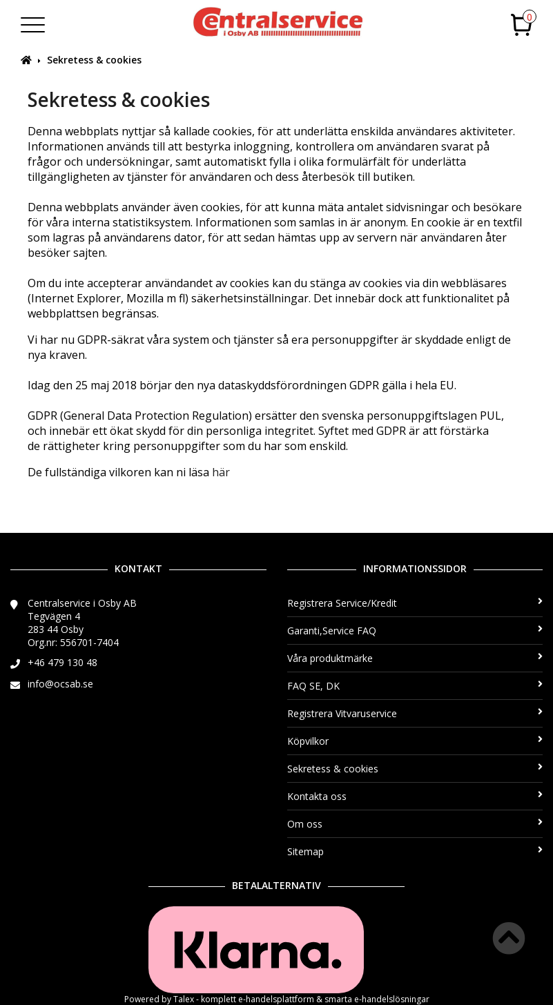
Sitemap (415, 851)
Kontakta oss (415, 796)
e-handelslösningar (391, 999)
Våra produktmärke (415, 658)
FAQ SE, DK (415, 685)
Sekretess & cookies (94, 59)
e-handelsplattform (276, 999)
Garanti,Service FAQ (415, 630)
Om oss (415, 823)
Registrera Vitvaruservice (415, 713)
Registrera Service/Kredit (415, 602)
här (221, 472)
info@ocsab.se (60, 683)
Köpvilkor (415, 741)
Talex (183, 999)
